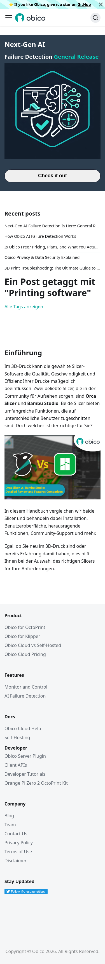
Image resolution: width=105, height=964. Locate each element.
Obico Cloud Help (22, 728)
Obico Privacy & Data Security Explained (42, 257)
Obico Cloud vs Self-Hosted (32, 645)
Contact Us (15, 834)
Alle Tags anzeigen (23, 307)
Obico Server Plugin (25, 756)
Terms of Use (18, 851)
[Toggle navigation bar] (8, 17)
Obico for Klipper (22, 636)
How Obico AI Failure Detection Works (40, 236)
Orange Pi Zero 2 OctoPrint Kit (36, 783)
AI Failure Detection (25, 696)
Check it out (52, 175)
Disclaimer (15, 860)
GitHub (84, 4)
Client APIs (15, 765)
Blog (9, 816)
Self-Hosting (17, 737)
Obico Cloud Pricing (25, 654)
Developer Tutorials (24, 774)
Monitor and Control (25, 687)
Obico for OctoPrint (24, 627)
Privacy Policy (18, 842)
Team (10, 825)
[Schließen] (101, 4)
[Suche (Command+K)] (95, 18)
